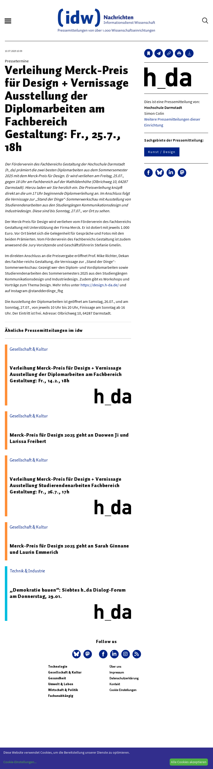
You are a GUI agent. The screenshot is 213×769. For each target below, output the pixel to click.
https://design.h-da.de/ (99, 284)
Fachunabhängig (60, 695)
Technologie (57, 666)
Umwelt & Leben (60, 684)
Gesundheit (57, 678)
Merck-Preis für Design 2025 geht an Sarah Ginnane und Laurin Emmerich (69, 549)
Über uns (115, 666)
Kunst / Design (162, 152)
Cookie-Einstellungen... (19, 762)
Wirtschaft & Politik (63, 690)
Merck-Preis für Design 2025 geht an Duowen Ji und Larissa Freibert (69, 438)
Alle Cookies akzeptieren (188, 762)
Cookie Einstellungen (122, 690)
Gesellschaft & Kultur (64, 672)
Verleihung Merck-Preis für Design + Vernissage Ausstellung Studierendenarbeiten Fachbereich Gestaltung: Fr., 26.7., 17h (66, 485)
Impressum (116, 672)
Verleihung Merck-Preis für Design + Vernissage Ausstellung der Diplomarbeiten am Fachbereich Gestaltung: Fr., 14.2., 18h (66, 374)
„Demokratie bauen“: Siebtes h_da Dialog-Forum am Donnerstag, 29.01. (68, 593)
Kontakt (114, 684)
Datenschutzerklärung (124, 678)
